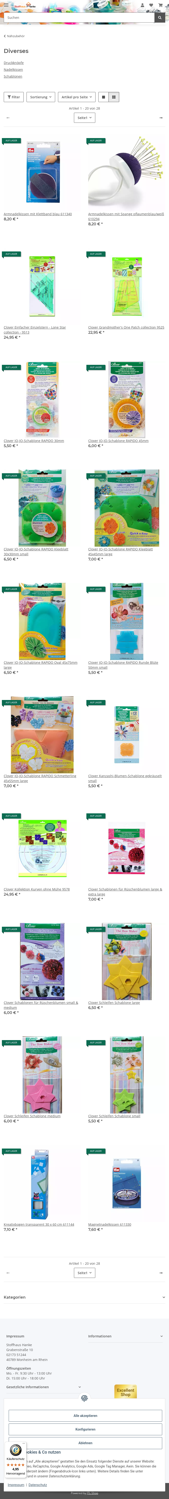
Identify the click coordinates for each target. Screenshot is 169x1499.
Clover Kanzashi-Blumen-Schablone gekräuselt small (125, 778)
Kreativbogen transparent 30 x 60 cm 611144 (39, 1224)
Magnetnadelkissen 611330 (109, 1224)
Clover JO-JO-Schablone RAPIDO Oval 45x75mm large (40, 665)
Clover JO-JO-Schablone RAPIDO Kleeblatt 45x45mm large (120, 551)
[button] (142, 5)
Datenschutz (38, 1485)
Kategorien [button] (15, 1297)
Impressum (16, 1485)
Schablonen (13, 76)
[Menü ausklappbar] (6, 3)
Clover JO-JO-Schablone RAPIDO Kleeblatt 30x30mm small (36, 551)
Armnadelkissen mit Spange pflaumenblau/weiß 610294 (126, 216)
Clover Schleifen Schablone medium (32, 1116)
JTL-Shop (92, 1493)
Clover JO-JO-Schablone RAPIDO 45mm (118, 440)
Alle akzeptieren (85, 1416)
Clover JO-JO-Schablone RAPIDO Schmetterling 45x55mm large (40, 778)
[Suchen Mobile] (79, 17)
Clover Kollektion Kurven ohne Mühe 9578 (37, 889)
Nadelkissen (13, 69)
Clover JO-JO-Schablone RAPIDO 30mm (34, 440)
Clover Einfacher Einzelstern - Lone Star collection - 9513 (35, 329)
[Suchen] (159, 17)
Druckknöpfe (14, 62)
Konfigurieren (85, 1429)
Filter (14, 97)
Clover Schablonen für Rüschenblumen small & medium (41, 1005)
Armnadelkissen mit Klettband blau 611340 (38, 214)
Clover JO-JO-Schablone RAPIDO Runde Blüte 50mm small (123, 665)
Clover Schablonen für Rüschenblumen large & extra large (125, 891)
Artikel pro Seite (75, 97)
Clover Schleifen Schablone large (114, 1002)
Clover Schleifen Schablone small (114, 1116)
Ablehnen (85, 1443)
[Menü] (24, 1444)
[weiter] (161, 118)
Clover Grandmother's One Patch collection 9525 (126, 327)
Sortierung (38, 97)
